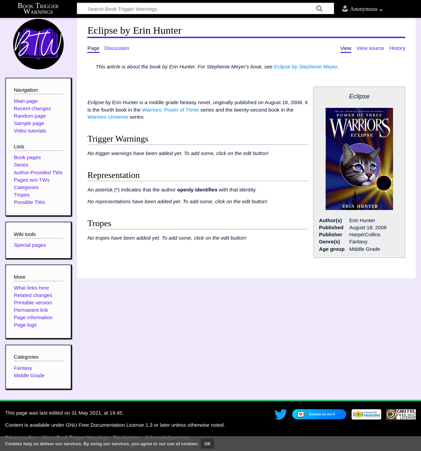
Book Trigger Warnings (38, 8)
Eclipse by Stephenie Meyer (305, 66)
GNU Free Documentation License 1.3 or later (118, 425)
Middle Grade (29, 375)
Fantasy (23, 368)
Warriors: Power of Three (170, 110)
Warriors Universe (107, 117)
